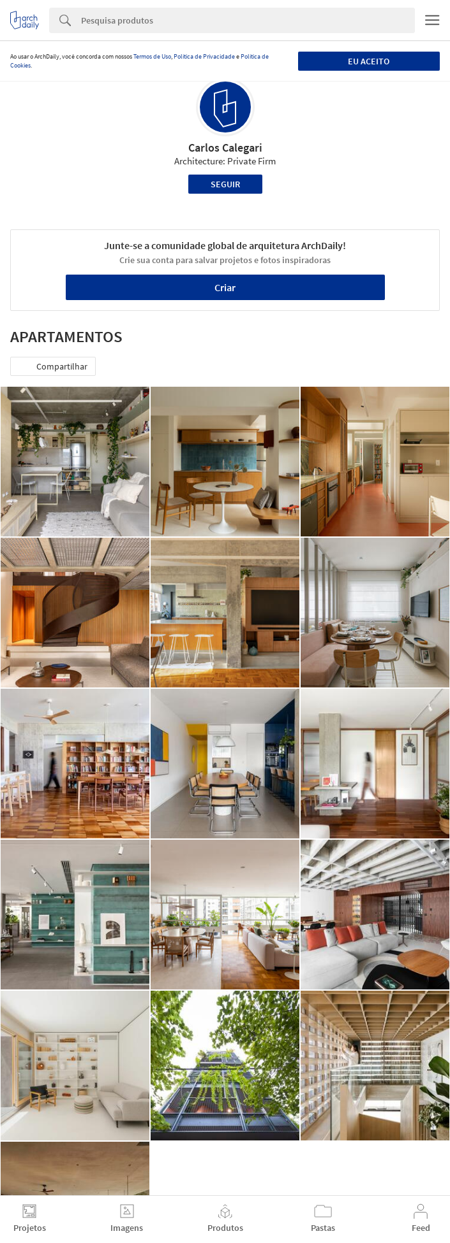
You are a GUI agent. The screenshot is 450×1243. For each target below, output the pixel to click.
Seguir (225, 184)
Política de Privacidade (204, 56)
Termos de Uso (152, 56)
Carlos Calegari (225, 147)
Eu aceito (368, 61)
